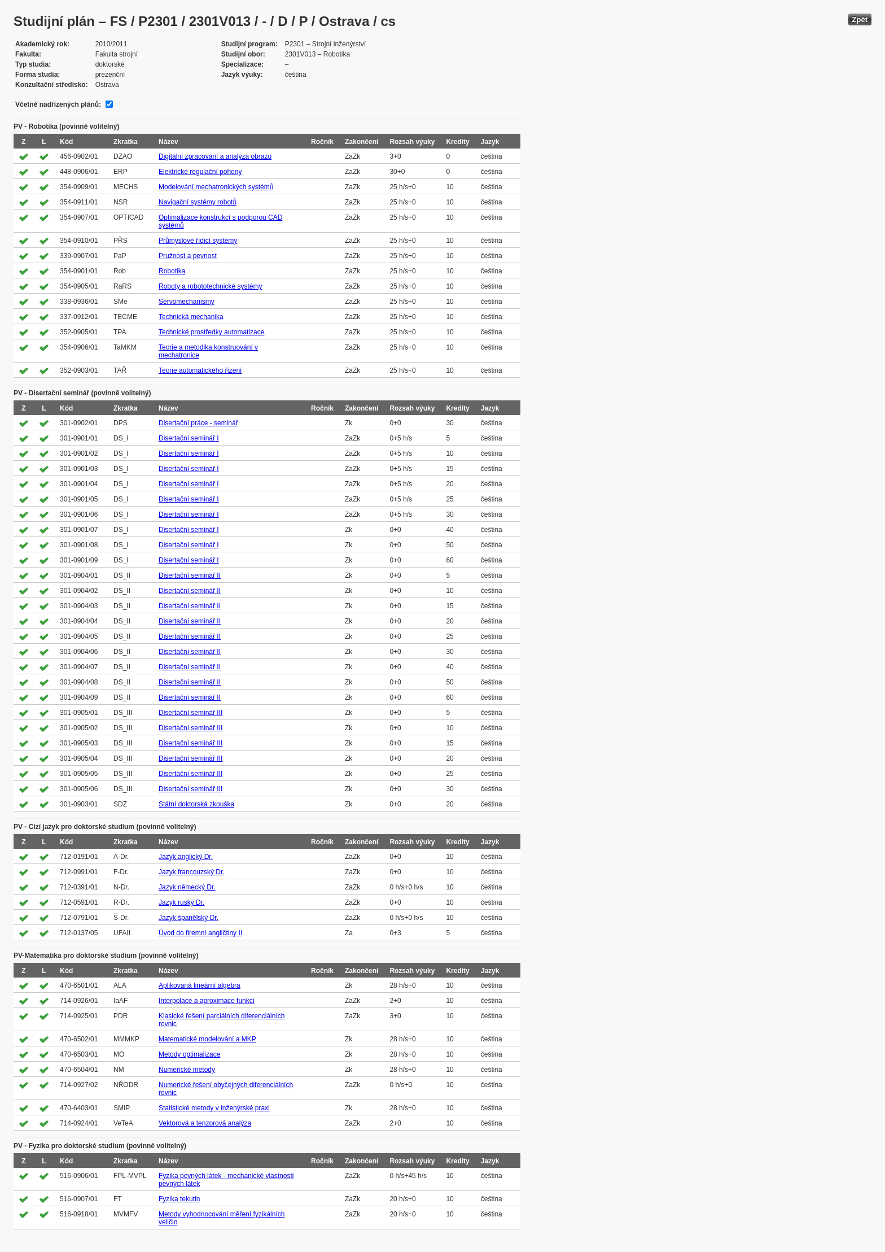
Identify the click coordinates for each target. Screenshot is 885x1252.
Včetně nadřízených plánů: (58, 104)
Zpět (860, 19)
